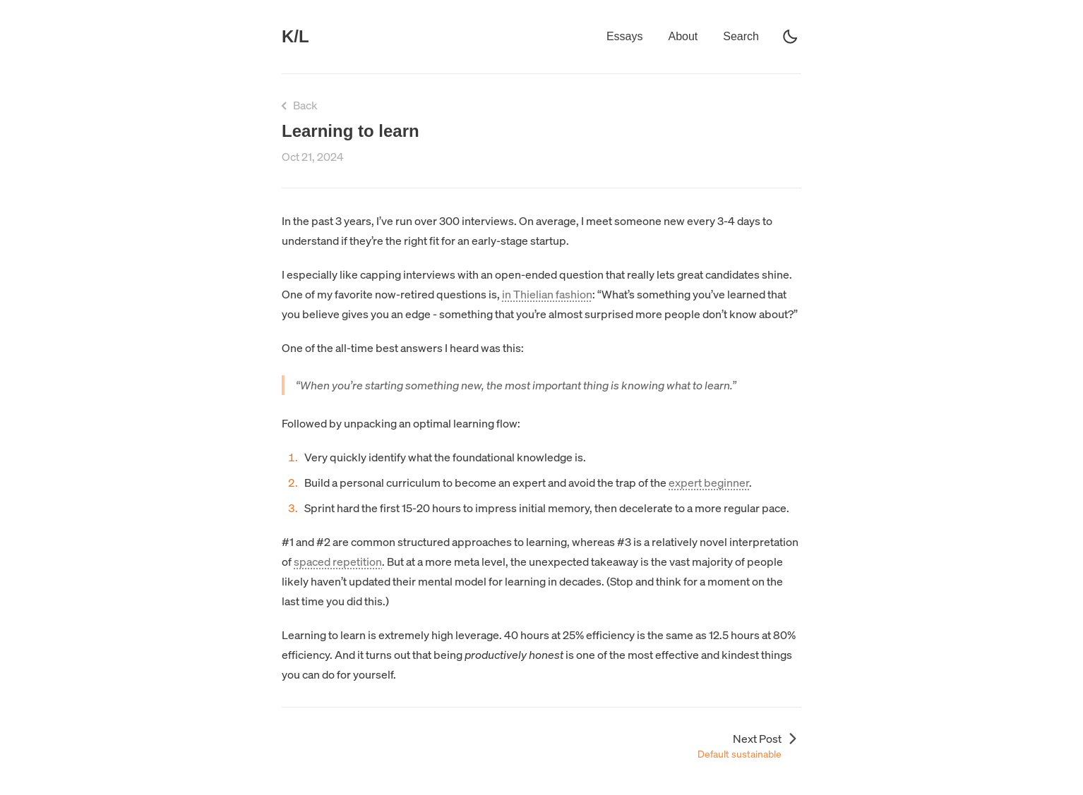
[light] (790, 36)
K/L (295, 36)
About (683, 36)
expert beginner (709, 482)
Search (741, 36)
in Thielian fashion (547, 294)
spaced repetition (338, 561)
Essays (624, 36)
